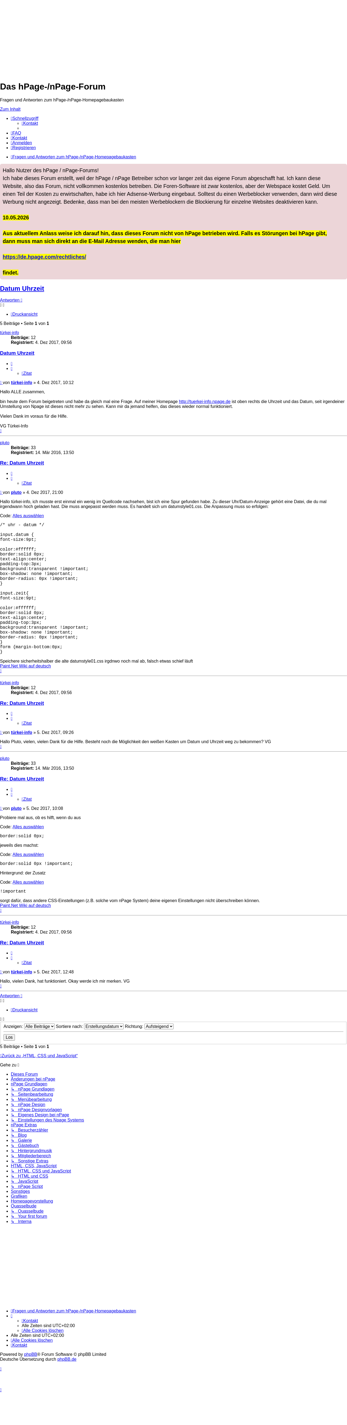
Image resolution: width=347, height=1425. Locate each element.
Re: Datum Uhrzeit (22, 463)
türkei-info (9, 332)
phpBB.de (66, 1391)
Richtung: (149, 1059)
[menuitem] (30, 123)
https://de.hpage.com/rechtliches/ (44, 257)
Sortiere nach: (90, 1059)
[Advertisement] (162, 38)
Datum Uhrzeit (22, 288)
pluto (4, 442)
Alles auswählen (28, 515)
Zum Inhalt (10, 109)
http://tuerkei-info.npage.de (204, 401)
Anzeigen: (29, 1059)
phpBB (30, 1387)
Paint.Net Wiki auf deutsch (25, 695)
